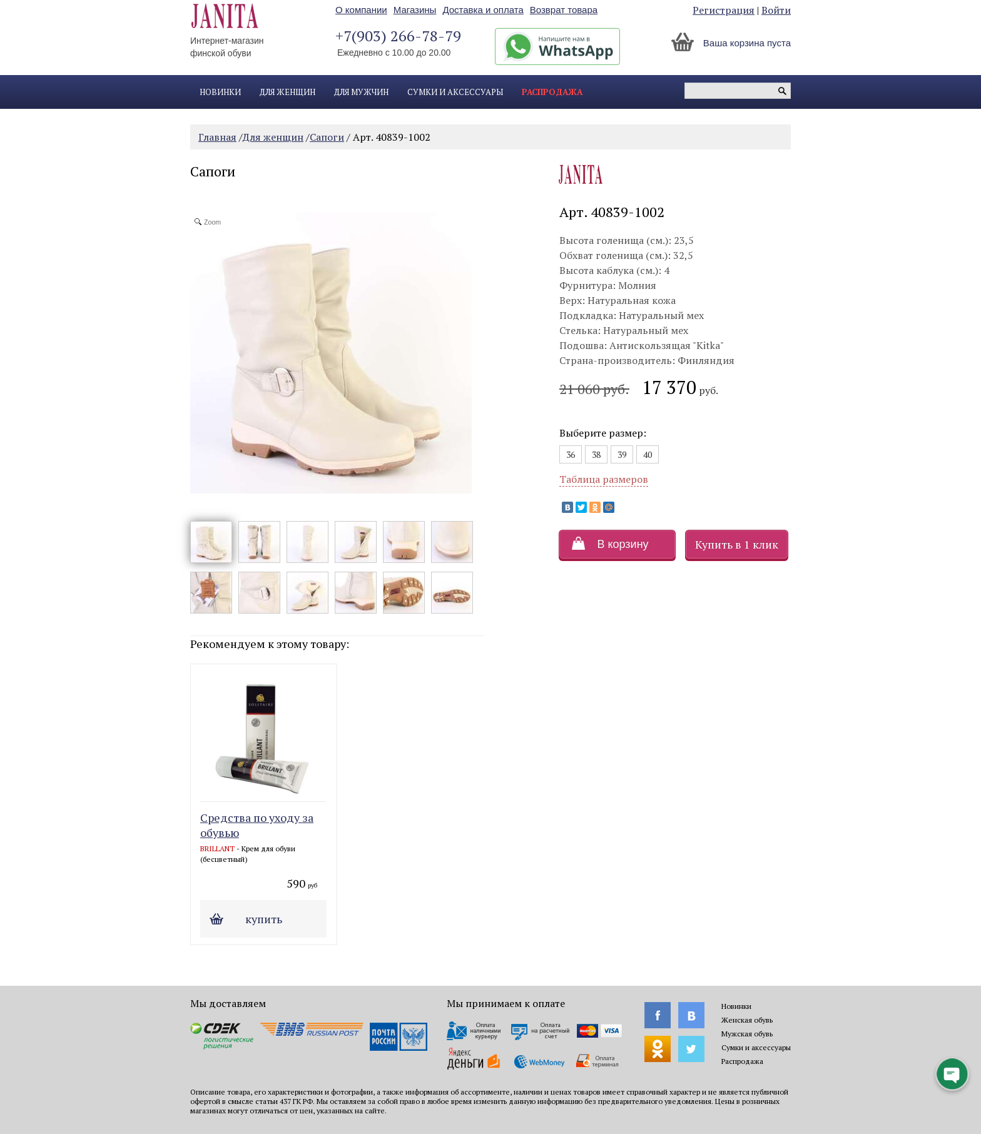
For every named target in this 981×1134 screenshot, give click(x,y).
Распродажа (552, 92)
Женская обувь (747, 1020)
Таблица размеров (603, 479)
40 (647, 454)
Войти (776, 10)
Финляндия (706, 360)
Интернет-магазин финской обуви (227, 47)
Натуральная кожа (631, 300)
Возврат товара (563, 9)
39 (622, 454)
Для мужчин (361, 92)
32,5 (683, 255)
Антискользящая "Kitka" (666, 345)
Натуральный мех (661, 315)
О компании (361, 9)
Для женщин (287, 92)
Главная (217, 137)
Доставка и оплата (482, 9)
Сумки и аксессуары (455, 92)
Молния (637, 285)
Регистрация (724, 10)
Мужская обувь (747, 1033)
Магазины (415, 9)
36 (570, 454)
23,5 (684, 240)
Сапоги (327, 137)
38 (596, 454)
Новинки (220, 92)
